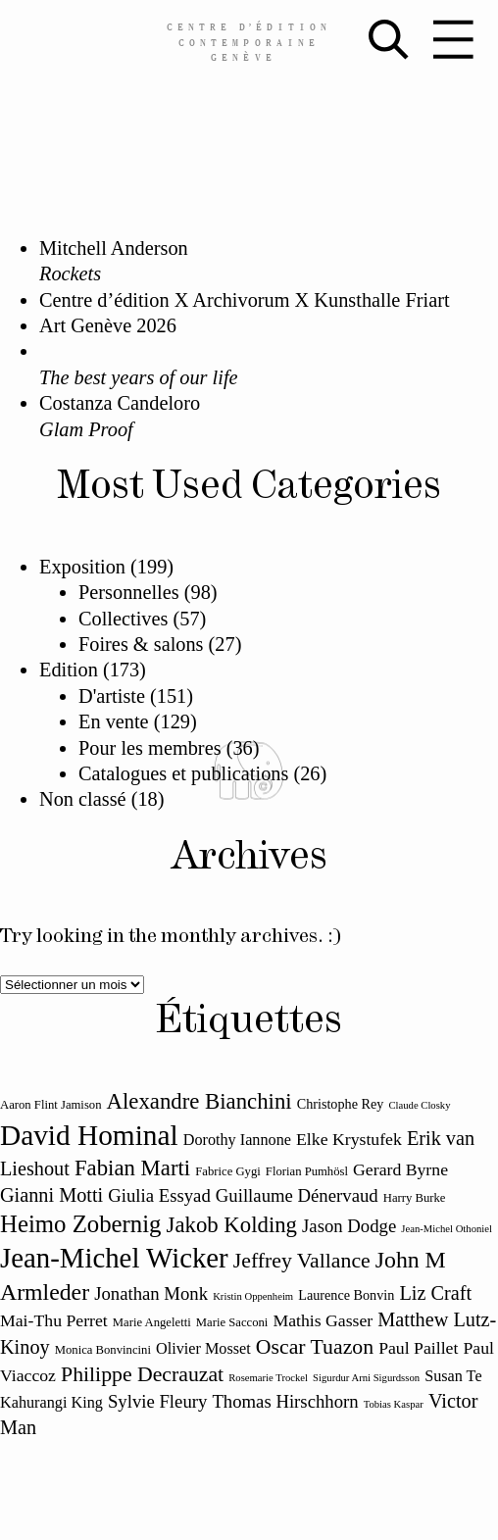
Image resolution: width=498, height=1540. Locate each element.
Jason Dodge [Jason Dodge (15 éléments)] (349, 1226)
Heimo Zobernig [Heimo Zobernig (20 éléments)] (80, 1224)
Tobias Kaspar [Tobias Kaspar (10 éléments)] (393, 1404)
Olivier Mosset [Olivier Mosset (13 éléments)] (203, 1349)
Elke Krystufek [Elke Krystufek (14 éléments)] (349, 1139)
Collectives (123, 618)
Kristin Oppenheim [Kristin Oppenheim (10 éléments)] (253, 1296)
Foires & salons (141, 644)
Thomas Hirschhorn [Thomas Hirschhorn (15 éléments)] (285, 1401)
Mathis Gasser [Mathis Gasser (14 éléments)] (323, 1320)
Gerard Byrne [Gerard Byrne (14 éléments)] (400, 1169)
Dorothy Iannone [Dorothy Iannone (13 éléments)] (237, 1140)
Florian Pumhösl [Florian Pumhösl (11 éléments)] (307, 1171)
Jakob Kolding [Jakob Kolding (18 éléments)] (232, 1225)
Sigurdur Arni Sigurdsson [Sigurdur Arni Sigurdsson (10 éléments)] (366, 1377)
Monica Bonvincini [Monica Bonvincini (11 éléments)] (103, 1350)
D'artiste (111, 696)
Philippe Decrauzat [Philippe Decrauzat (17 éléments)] (142, 1374)
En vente (113, 721)
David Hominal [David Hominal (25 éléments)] (89, 1135)
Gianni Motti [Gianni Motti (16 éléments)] (51, 1195)
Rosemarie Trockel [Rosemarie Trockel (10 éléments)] (268, 1377)
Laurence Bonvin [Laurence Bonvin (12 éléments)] (346, 1295)
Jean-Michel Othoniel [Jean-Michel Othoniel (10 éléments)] (446, 1228)
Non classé (82, 799)
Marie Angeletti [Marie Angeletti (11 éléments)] (152, 1322)
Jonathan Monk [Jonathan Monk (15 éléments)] (151, 1293)
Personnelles (128, 592)
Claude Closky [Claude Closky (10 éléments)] (419, 1105)
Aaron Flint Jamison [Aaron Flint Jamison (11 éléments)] (51, 1105)
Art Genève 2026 (107, 325)
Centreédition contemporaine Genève (249, 41)
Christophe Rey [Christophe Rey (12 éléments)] (340, 1104)
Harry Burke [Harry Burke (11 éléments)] (414, 1198)
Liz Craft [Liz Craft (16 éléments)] (435, 1293)
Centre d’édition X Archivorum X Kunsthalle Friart (244, 300)
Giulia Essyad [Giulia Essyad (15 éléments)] (159, 1195)
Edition (68, 669)
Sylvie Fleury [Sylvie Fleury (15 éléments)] (157, 1401)
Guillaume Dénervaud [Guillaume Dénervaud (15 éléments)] (297, 1195)
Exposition (82, 566)
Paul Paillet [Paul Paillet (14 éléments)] (418, 1348)
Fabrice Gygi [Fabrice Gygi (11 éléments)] (228, 1171)
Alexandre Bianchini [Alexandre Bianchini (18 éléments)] (199, 1101)
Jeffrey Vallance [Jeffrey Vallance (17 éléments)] (302, 1260)
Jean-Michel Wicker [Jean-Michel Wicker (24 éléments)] (114, 1257)
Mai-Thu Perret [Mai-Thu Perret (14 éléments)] (54, 1320)
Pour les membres (150, 748)
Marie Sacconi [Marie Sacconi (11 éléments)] (232, 1322)
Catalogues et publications (183, 773)
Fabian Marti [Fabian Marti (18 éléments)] (132, 1168)
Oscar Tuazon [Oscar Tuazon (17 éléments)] (315, 1347)
